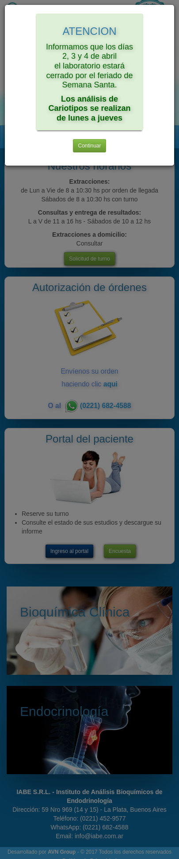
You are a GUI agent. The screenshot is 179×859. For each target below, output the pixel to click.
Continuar (89, 146)
